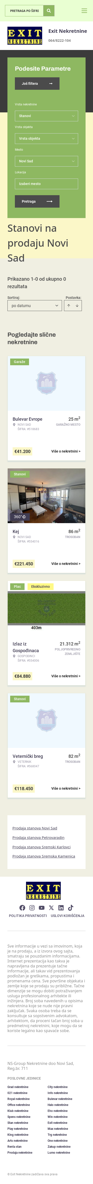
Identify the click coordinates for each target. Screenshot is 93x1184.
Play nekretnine (17, 1129)
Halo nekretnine (58, 1105)
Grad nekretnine (17, 1087)
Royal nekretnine (18, 1099)
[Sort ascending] (68, 305)
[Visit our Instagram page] (32, 908)
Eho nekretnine (57, 1111)
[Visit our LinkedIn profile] (61, 908)
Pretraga (37, 201)
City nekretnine (57, 1087)
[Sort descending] (77, 305)
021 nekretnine (17, 1093)
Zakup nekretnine (59, 1146)
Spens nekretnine (18, 1117)
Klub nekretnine (17, 1111)
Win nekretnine (57, 1117)
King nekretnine (17, 1135)
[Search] (49, 10)
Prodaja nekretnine (19, 1152)
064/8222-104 (59, 40)
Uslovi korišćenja (67, 916)
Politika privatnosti (28, 916)
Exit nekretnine (57, 1123)
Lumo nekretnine (59, 1152)
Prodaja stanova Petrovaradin (38, 837)
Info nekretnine (58, 1093)
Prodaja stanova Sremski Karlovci (41, 846)
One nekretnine (57, 1140)
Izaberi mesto (30, 184)
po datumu (21, 305)
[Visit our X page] (51, 908)
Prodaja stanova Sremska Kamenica (43, 856)
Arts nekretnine (17, 1140)
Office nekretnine (18, 1105)
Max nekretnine (58, 1129)
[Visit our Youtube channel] (42, 908)
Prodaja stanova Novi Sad (34, 827)
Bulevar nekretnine (60, 1099)
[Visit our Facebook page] (22, 908)
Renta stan (14, 1146)
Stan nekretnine (17, 1123)
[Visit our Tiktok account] (71, 908)
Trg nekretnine (57, 1135)
